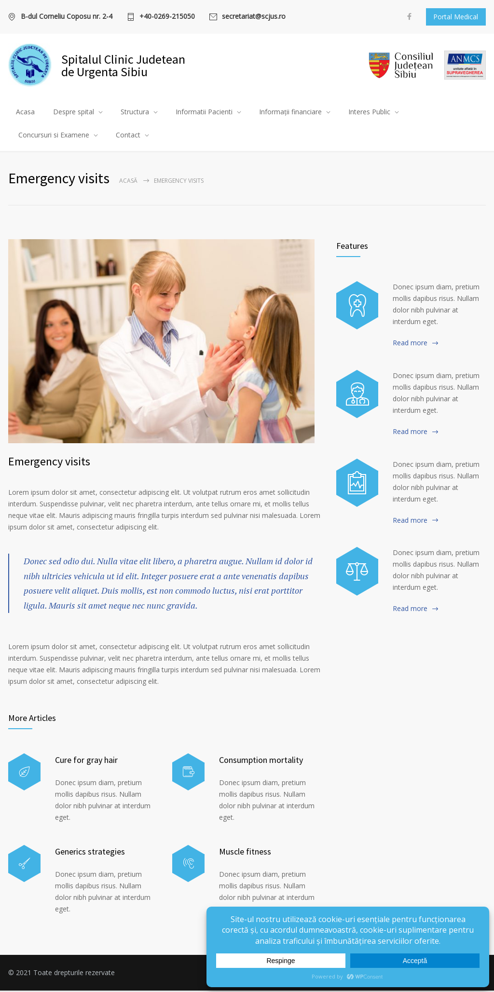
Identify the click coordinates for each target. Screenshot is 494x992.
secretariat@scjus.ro (254, 17)
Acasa (25, 112)
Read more (410, 344)
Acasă (128, 182)
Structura (135, 112)
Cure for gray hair (86, 761)
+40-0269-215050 (167, 17)
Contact (128, 135)
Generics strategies (90, 852)
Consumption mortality (261, 761)
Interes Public (369, 112)
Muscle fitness (245, 852)
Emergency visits (49, 462)
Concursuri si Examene (53, 135)
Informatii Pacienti (204, 112)
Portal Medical (455, 16)
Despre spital (73, 112)
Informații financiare (290, 112)
